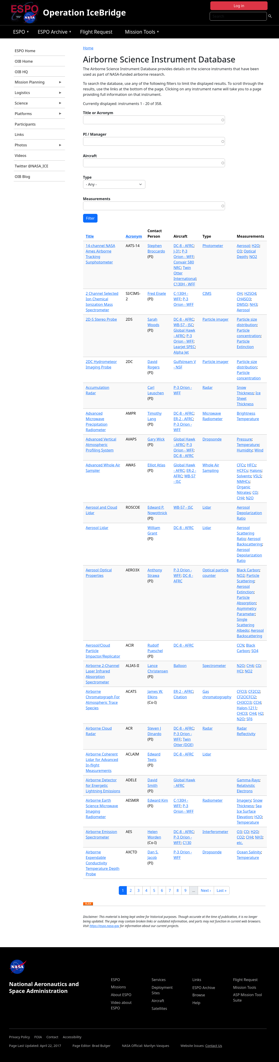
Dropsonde (212, 439)
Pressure (244, 439)
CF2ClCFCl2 (246, 696)
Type (87, 177)
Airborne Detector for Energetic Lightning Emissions (103, 785)
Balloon (180, 665)
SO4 (254, 650)
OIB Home (24, 61)
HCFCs (242, 470)
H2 (260, 713)
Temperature (248, 444)
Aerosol (243, 245)
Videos (20, 155)
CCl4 (257, 702)
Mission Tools (141, 33)
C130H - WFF (184, 284)
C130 (187, 842)
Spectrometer (214, 665)
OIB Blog (22, 176)
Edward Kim (158, 800)
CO (254, 492)
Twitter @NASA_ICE (31, 166)
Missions (118, 986)
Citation (180, 696)
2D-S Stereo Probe (101, 319)
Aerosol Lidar (97, 527)
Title (90, 236)
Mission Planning (38, 83)
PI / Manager (95, 134)
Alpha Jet (181, 352)
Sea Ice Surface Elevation (249, 811)
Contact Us (213, 1045)
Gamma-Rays (248, 779)
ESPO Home (25, 50)
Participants (25, 124)
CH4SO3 (244, 298)
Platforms (38, 114)
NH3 (253, 304)
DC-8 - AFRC (183, 245)
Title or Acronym (98, 112)
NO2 (253, 256)
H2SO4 (250, 293)
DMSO (242, 304)
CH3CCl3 (244, 702)
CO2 (240, 837)
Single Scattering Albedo (245, 625)
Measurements (97, 198)
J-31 (176, 251)
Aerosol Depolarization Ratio (249, 513)
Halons (256, 470)
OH (239, 293)
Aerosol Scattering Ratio (245, 533)
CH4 (240, 497)
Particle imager (216, 319)
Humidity (245, 450)
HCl (240, 671)
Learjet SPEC (184, 346)
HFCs (251, 465)
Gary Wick (156, 439)
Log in (239, 5)
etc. (240, 842)
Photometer (213, 245)
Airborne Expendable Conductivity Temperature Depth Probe (102, 863)
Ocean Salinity (249, 852)
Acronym (134, 236)
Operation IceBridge (84, 12)
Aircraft (90, 155)
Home (88, 48)
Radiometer (213, 800)
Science (38, 104)
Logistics (38, 93)
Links (19, 134)
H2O (256, 245)
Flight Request (96, 32)
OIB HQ (21, 71)
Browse (198, 994)
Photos (38, 146)
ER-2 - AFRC (183, 418)
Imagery (244, 800)
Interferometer (215, 831)
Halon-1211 (247, 707)
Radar (208, 387)
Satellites (159, 1008)
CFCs (241, 465)
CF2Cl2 (254, 691)
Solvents (244, 476)
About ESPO (121, 994)
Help (196, 1002)
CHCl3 (242, 713)
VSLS (257, 476)
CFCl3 (241, 691)
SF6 (249, 718)
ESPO (20, 33)
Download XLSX (88, 904)
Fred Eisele (157, 293)
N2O (250, 497)
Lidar (207, 507)
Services (159, 979)
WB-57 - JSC (183, 324)
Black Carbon (248, 570)
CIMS (207, 293)
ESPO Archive (53, 33)
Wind (259, 450)
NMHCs (243, 481)
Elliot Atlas (156, 465)
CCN (240, 645)
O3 (239, 251)
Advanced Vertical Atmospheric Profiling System (101, 445)
